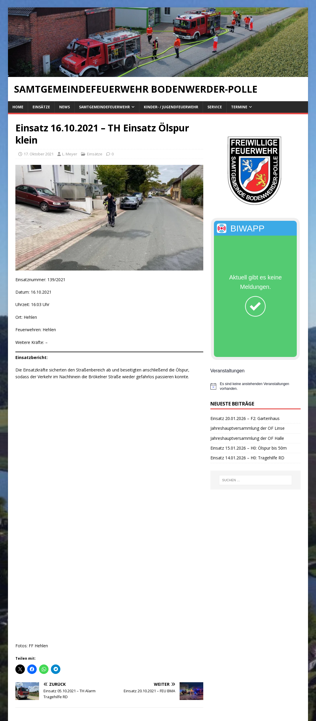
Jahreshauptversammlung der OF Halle (247, 438)
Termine (239, 107)
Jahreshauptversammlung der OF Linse (247, 428)
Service (214, 107)
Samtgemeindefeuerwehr (104, 107)
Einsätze (41, 107)
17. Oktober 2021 (39, 154)
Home (17, 107)
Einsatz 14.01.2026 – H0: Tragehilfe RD (247, 458)
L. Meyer (69, 154)
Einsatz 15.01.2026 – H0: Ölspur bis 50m (248, 448)
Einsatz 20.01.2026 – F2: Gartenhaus (245, 418)
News (64, 107)
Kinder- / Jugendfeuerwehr (171, 107)
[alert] (255, 386)
